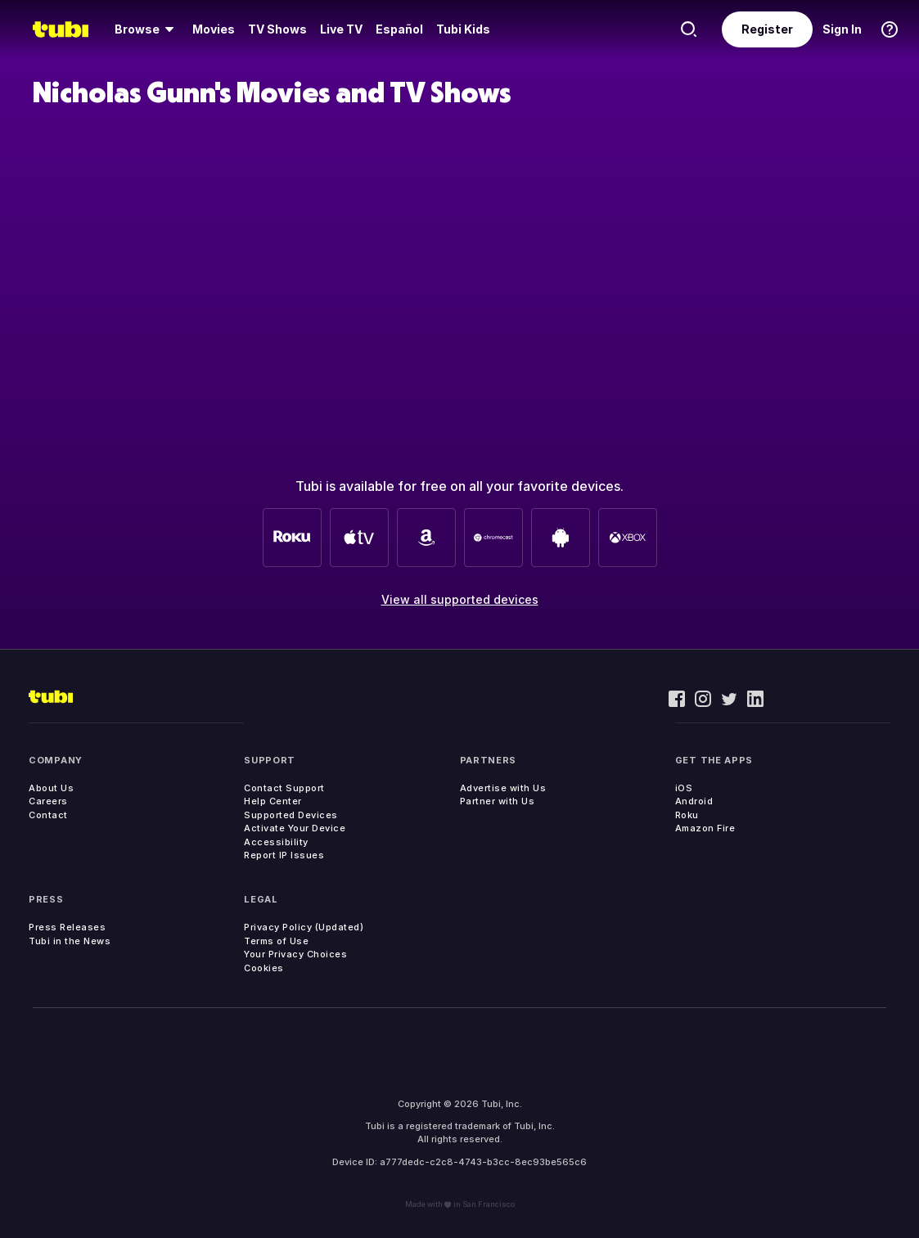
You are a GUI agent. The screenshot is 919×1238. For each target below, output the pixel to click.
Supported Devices (291, 815)
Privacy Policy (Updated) (303, 927)
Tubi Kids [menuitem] (463, 29)
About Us (51, 788)
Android (694, 801)
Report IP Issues (284, 855)
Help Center (273, 801)
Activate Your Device (294, 828)
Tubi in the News (69, 941)
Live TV (341, 29)
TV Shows (277, 29)
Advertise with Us (503, 788)
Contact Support (284, 788)
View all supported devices (459, 599)
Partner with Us (497, 801)
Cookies (264, 968)
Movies (213, 29)
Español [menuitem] (399, 29)
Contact (48, 815)
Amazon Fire (705, 828)
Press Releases (67, 927)
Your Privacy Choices (295, 954)
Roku (687, 815)
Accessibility (276, 842)
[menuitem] (147, 29)
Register (767, 29)
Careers (48, 801)
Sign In (842, 29)
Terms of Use (276, 941)
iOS (684, 788)
